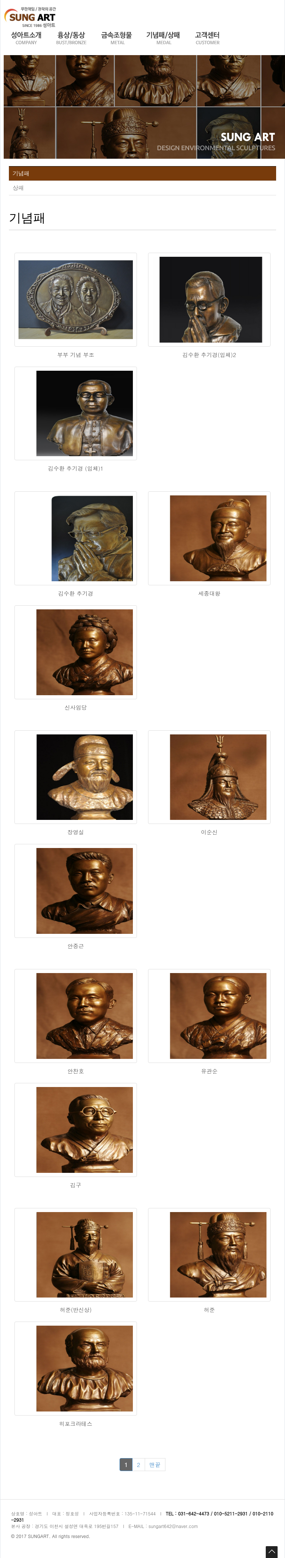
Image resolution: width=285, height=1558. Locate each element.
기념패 (21, 173)
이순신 (209, 832)
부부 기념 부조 (75, 355)
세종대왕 (209, 593)
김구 (75, 1185)
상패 (18, 188)
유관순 (209, 1071)
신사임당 (76, 707)
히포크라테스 (76, 1423)
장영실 (75, 832)
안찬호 (75, 1071)
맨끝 (155, 1464)
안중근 (75, 946)
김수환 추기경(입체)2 (209, 355)
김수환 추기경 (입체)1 (76, 468)
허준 (209, 1309)
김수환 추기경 (75, 593)
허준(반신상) (75, 1309)
